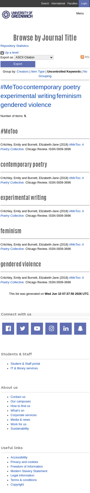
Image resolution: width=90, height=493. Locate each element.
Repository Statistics (14, 46)
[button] (17, 64)
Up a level (9, 52)
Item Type (38, 71)
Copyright (17, 484)
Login (84, 3)
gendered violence (25, 104)
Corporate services (24, 415)
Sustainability (20, 428)
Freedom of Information (27, 466)
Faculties (72, 3)
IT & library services (24, 368)
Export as (6, 57)
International (58, 3)
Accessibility (19, 457)
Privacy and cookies (24, 462)
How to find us (20, 406)
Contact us (18, 397)
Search (45, 3)
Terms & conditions (24, 480)
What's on (17, 410)
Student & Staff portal (25, 363)
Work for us (18, 424)
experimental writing (28, 95)
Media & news (20, 419)
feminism (69, 95)
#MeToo (11, 87)
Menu (80, 13)
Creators (23, 71)
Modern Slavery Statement (29, 471)
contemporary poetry (52, 87)
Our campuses (21, 401)
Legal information (22, 475)
